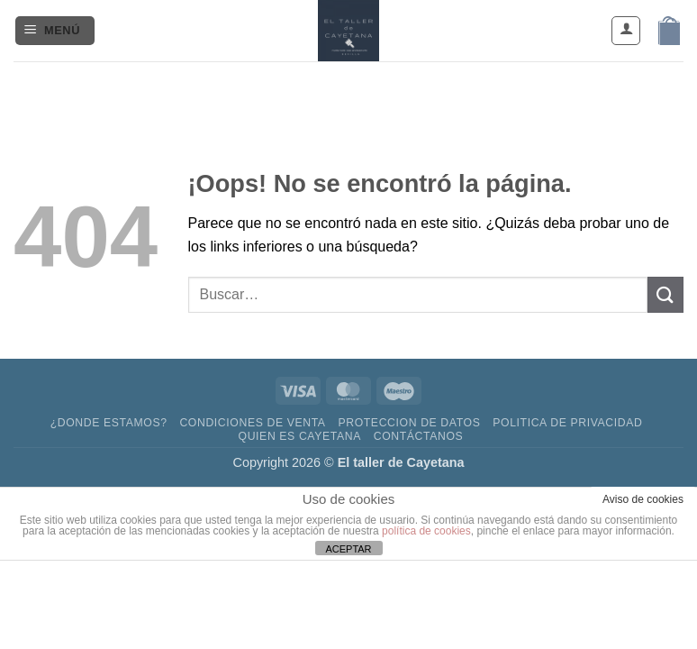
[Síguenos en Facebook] (299, 88)
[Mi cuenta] (625, 30)
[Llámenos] (397, 88)
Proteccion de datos (409, 422)
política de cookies (426, 531)
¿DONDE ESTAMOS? (108, 422)
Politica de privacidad (567, 422)
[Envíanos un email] (365, 88)
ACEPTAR (348, 549)
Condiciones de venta (252, 422)
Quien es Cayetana (300, 436)
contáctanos (419, 436)
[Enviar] (665, 294)
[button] (55, 31)
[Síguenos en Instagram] (332, 88)
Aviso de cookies (642, 499)
